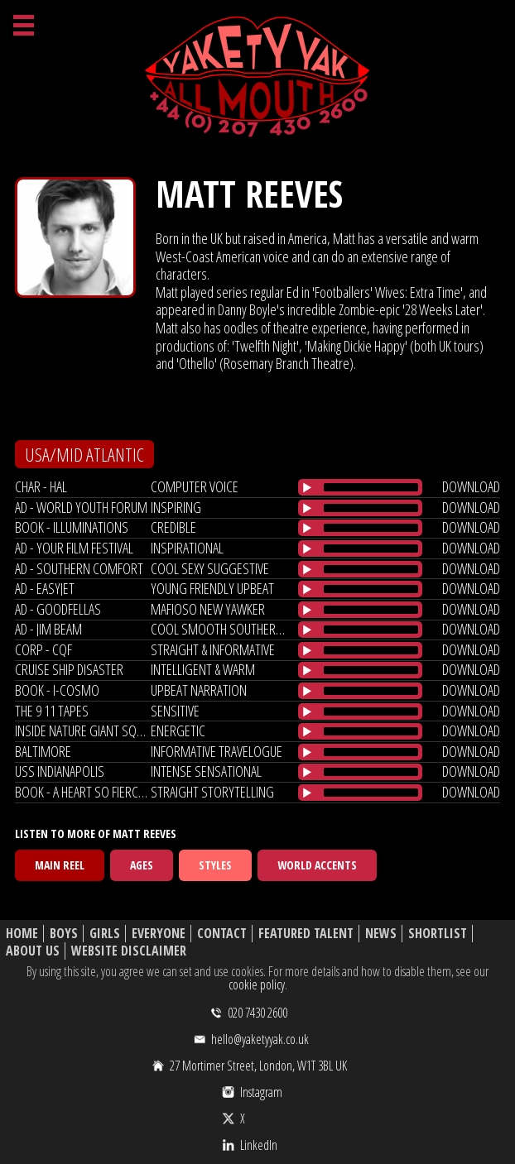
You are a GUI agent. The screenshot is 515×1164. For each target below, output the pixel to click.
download (471, 486)
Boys (64, 933)
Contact (222, 933)
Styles (215, 865)
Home (22, 933)
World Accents (317, 865)
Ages (141, 865)
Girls (104, 933)
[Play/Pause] (307, 487)
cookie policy (257, 984)
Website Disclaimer (128, 951)
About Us (33, 951)
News (381, 933)
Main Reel (59, 865)
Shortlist (437, 933)
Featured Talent (306, 933)
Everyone (158, 933)
